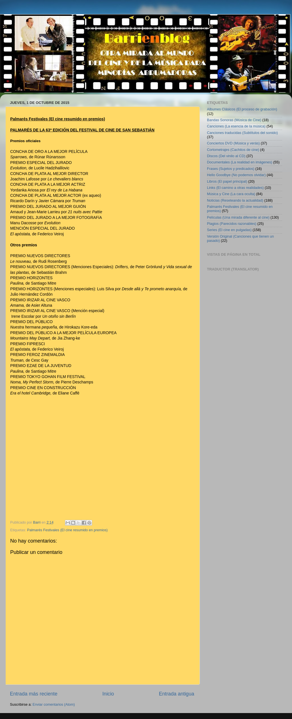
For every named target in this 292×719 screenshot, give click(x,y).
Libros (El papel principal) (227, 182)
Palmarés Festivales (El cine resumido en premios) (67, 530)
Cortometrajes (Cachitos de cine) (233, 150)
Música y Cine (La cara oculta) (231, 194)
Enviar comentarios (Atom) (54, 705)
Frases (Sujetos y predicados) (230, 169)
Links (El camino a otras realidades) (235, 188)
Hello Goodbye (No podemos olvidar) (236, 175)
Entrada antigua (176, 694)
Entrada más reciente (34, 694)
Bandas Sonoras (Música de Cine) (234, 120)
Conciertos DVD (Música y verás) (233, 143)
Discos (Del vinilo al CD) (226, 156)
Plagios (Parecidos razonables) (231, 224)
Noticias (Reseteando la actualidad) (235, 200)
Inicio (108, 694)
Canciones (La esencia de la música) (236, 126)
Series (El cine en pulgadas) (229, 230)
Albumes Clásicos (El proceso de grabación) (242, 109)
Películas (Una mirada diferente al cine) (238, 217)
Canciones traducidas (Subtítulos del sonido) (242, 133)
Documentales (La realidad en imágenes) (239, 162)
